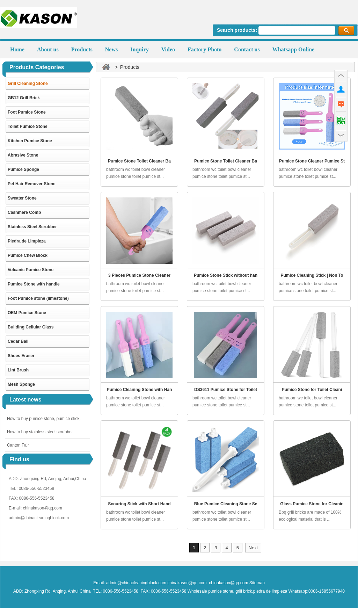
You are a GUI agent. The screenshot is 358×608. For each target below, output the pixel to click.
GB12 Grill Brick (24, 97)
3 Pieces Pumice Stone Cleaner (139, 275)
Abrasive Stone (23, 155)
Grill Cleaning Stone (28, 83)
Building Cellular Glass (30, 327)
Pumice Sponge (23, 169)
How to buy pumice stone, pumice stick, (44, 418)
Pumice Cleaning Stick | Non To (311, 275)
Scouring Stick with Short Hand (139, 503)
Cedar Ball (18, 341)
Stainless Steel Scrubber (32, 226)
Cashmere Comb (24, 212)
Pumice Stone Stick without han (225, 275)
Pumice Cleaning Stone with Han (139, 389)
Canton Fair (18, 445)
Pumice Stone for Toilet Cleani (312, 389)
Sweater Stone (22, 198)
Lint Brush (18, 370)
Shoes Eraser (21, 355)
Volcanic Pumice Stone (30, 269)
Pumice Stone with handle (34, 284)
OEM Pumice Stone (27, 312)
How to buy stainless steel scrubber (40, 431)
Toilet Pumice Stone (28, 126)
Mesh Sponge (21, 384)
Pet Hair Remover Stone (32, 183)
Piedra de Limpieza (27, 241)
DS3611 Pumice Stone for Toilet (225, 389)
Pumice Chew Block (28, 255)
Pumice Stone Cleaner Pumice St (312, 161)
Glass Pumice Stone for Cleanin (311, 503)
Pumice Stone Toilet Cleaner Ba (139, 161)
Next (253, 547)
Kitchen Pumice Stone (30, 140)
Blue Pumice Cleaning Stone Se (225, 503)
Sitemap (257, 582)
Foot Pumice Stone (27, 112)
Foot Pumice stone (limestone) (38, 298)
